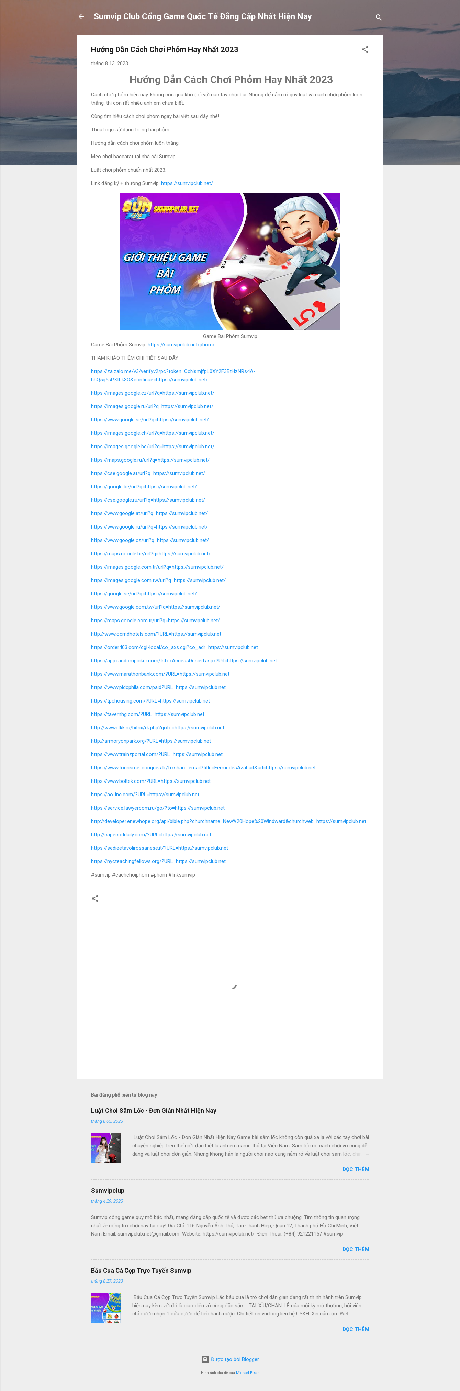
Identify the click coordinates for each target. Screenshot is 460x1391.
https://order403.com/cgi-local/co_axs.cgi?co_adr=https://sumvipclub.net (174, 647)
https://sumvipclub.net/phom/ (181, 344)
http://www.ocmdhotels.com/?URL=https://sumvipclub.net (156, 634)
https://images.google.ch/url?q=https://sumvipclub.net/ (152, 433)
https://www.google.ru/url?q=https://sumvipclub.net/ (149, 527)
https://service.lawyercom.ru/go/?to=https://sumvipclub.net (158, 808)
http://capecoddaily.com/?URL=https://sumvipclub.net (151, 835)
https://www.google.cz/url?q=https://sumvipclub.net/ (150, 540)
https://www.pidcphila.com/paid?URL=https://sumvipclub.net (158, 687)
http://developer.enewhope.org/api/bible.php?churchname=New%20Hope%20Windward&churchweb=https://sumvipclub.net (228, 821)
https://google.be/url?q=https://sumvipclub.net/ (144, 487)
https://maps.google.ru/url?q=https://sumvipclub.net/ (150, 460)
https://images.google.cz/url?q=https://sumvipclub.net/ (152, 393)
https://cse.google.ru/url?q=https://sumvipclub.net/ (148, 500)
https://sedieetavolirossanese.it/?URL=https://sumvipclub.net (159, 848)
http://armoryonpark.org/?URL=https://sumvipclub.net (151, 741)
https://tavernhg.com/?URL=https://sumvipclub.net (147, 714)
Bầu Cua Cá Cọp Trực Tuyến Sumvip (141, 1270)
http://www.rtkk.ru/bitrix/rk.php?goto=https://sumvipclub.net (157, 728)
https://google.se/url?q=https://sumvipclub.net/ (144, 594)
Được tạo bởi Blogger (230, 1359)
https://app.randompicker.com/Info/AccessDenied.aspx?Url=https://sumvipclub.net (184, 661)
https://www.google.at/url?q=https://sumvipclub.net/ (149, 513)
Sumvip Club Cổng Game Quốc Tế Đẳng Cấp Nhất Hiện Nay (203, 16)
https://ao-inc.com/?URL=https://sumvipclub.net (145, 794)
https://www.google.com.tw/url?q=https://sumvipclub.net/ (155, 607)
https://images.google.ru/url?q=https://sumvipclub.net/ (152, 406)
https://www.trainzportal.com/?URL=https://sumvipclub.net (157, 754)
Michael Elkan (247, 1373)
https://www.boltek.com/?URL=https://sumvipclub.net (151, 781)
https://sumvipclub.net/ (187, 183)
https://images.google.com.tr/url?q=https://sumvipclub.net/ (157, 567)
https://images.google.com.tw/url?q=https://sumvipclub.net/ (158, 580)
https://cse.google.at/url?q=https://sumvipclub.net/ (148, 473)
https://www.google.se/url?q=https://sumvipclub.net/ (150, 420)
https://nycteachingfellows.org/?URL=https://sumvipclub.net (158, 861)
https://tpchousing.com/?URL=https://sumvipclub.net (150, 701)
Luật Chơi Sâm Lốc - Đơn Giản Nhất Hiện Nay (153, 1110)
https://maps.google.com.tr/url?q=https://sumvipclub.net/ (155, 620)
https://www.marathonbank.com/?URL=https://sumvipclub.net (160, 674)
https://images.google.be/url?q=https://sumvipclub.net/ (152, 446)
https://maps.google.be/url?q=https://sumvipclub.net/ (151, 553)
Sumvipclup (107, 1190)
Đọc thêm (356, 1169)
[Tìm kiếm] (379, 18)
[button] (365, 50)
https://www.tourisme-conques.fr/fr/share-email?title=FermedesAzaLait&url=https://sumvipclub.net (203, 768)
